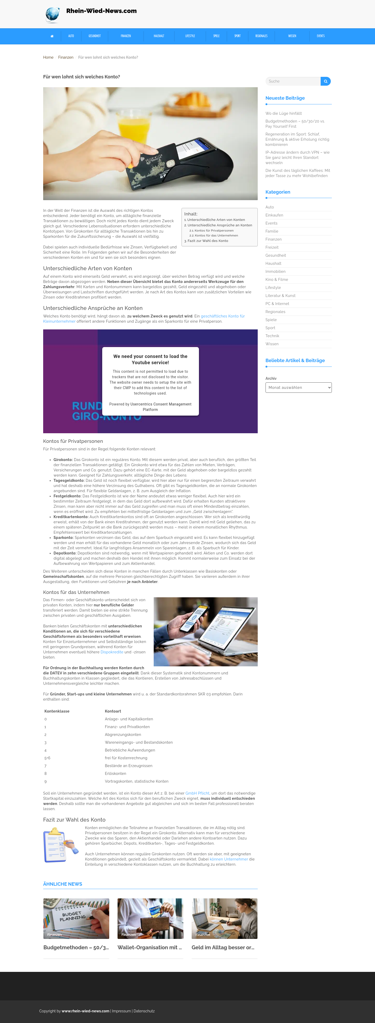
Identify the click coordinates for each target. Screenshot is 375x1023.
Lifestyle (190, 36)
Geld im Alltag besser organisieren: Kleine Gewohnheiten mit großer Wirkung (224, 947)
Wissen (292, 36)
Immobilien (276, 271)
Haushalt (159, 36)
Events (321, 36)
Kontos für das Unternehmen (216, 235)
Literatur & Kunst (281, 296)
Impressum (121, 1011)
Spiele (216, 36)
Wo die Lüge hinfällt (284, 113)
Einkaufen (274, 215)
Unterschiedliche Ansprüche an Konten (220, 225)
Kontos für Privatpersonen (214, 230)
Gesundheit (95, 36)
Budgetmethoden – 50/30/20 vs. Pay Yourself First (76, 947)
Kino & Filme (277, 279)
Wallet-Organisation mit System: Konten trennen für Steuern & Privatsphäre (150, 947)
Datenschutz (144, 1011)
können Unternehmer (229, 859)
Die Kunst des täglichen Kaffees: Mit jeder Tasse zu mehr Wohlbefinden (298, 173)
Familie (272, 231)
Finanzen (126, 36)
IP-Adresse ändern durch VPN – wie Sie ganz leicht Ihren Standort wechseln (298, 157)
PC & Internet (277, 304)
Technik (272, 336)
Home (48, 57)
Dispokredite (112, 652)
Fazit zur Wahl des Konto (208, 241)
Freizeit (272, 247)
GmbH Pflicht (198, 793)
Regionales (261, 36)
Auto (71, 36)
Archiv (271, 378)
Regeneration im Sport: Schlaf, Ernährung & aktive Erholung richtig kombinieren (297, 139)
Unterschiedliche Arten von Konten (216, 220)
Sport (237, 36)
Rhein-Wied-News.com (101, 11)
